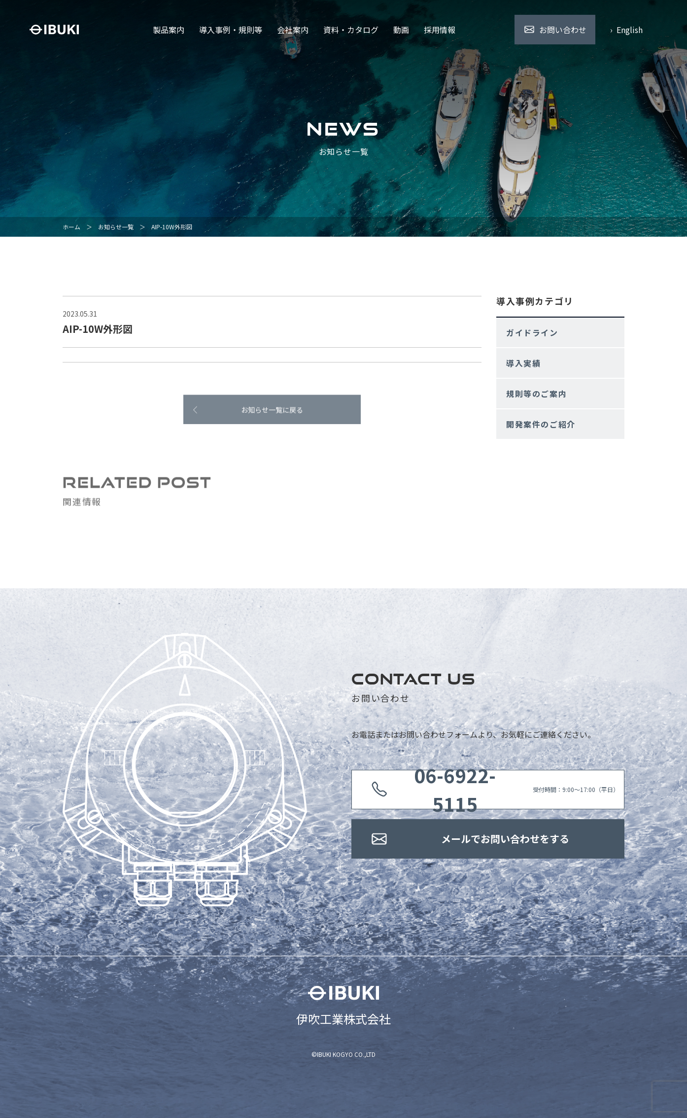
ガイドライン (532, 332)
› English (626, 30)
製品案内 (168, 30)
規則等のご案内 (536, 393)
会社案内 (293, 30)
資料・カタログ (350, 30)
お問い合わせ (562, 30)
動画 (401, 30)
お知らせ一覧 (116, 226)
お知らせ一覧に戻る (272, 413)
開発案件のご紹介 (541, 424)
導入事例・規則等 (230, 30)
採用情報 (439, 30)
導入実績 (523, 363)
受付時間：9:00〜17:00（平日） (505, 789)
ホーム (71, 226)
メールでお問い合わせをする (505, 838)
